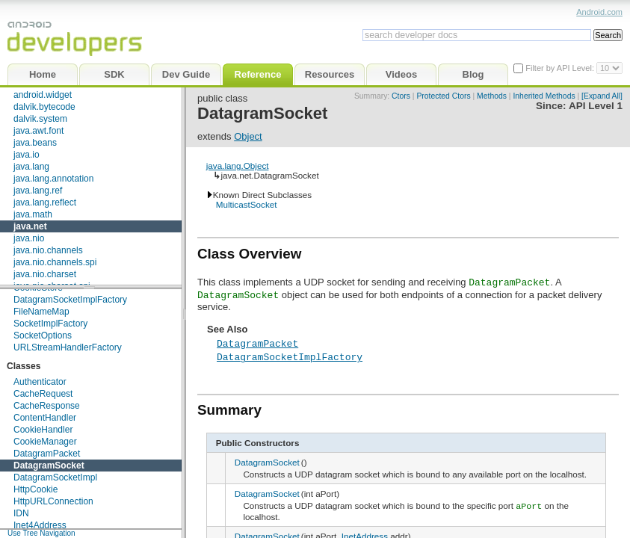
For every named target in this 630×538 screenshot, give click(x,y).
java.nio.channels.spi (54, 262)
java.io (26, 154)
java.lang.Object (237, 165)
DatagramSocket (48, 465)
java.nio (28, 238)
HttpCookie (35, 489)
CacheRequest (42, 394)
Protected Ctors (443, 96)
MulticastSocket (246, 204)
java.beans (35, 142)
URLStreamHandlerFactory (67, 347)
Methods (492, 96)
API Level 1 (596, 105)
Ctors (401, 96)
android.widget (42, 95)
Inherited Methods (544, 96)
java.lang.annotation (53, 178)
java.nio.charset (44, 274)
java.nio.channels (48, 250)
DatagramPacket (46, 453)
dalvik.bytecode (44, 107)
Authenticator (40, 382)
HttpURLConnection (53, 501)
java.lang (31, 166)
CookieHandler (42, 429)
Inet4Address (40, 525)
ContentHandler (44, 417)
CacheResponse (46, 406)
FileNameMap (41, 311)
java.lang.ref (37, 190)
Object (248, 136)
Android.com (599, 11)
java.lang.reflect (44, 202)
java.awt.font (38, 131)
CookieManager (45, 441)
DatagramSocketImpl (55, 477)
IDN (21, 513)
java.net (30, 226)
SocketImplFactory (50, 323)
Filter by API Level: (560, 68)
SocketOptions (42, 335)
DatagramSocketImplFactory (70, 299)
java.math (32, 214)
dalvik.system (40, 119)
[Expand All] (602, 96)
